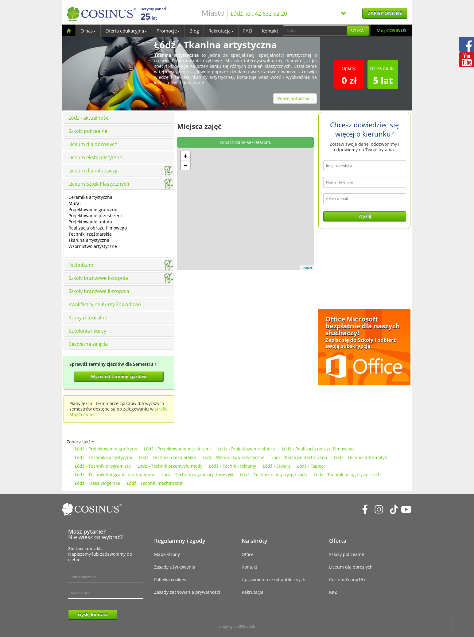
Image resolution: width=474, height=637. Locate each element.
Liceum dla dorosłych (93, 144)
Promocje (168, 31)
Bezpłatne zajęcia (88, 344)
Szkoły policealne (87, 131)
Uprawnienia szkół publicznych (273, 579)
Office (248, 554)
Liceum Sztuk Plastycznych (98, 183)
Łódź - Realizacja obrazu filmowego (318, 449)
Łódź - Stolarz (276, 466)
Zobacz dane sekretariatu (246, 142)
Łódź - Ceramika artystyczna (103, 457)
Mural (74, 203)
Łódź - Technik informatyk (360, 457)
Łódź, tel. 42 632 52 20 (289, 13)
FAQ (247, 31)
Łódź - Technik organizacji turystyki (197, 474)
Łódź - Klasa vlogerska (97, 483)
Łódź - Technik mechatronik (155, 483)
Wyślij (365, 216)
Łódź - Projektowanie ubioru (246, 449)
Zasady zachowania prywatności (187, 592)
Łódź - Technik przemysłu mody (170, 466)
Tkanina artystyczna (88, 240)
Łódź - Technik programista (103, 466)
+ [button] (186, 155)
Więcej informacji (295, 98)
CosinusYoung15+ (347, 579)
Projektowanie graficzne (92, 209)
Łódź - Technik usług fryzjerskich (273, 474)
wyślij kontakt (93, 614)
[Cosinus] (101, 14)
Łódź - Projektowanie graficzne (106, 449)
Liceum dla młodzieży (92, 170)
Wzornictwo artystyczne (92, 246)
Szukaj (358, 30)
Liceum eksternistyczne (95, 157)
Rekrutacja (221, 31)
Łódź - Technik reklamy (232, 466)
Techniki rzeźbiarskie (90, 234)
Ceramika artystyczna (90, 197)
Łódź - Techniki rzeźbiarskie (167, 457)
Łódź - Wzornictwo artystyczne (234, 457)
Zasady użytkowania (174, 567)
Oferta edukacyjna (126, 31)
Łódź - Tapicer (311, 466)
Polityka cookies (170, 579)
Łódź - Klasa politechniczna (299, 457)
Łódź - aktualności (89, 117)
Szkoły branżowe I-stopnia (98, 278)
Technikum (80, 264)
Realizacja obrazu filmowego (97, 228)
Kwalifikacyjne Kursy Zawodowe (104, 304)
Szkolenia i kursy (87, 330)
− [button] (186, 165)
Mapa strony (167, 554)
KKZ (333, 592)
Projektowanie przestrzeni (95, 215)
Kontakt (270, 31)
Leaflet (306, 267)
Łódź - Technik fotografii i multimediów (115, 474)
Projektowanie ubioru (90, 222)
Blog (194, 31)
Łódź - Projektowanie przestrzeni (177, 449)
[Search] (315, 31)
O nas (88, 31)
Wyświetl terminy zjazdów (119, 376)
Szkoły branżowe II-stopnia (98, 291)
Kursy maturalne (87, 317)
